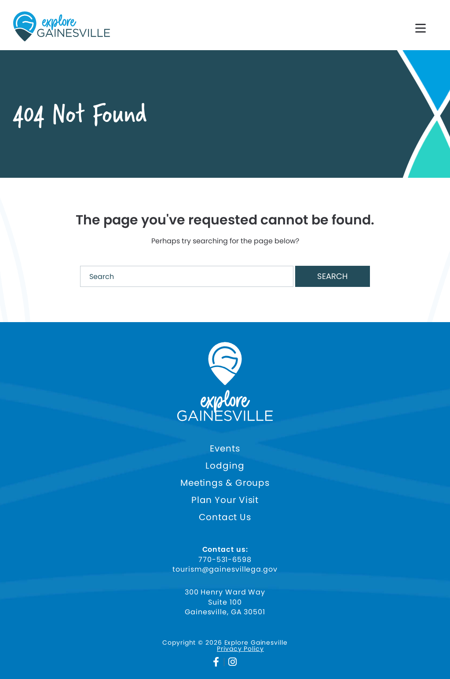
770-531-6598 (225, 560)
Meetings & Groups (225, 482)
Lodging (224, 465)
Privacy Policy (240, 649)
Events (225, 448)
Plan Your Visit (225, 500)
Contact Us (225, 517)
